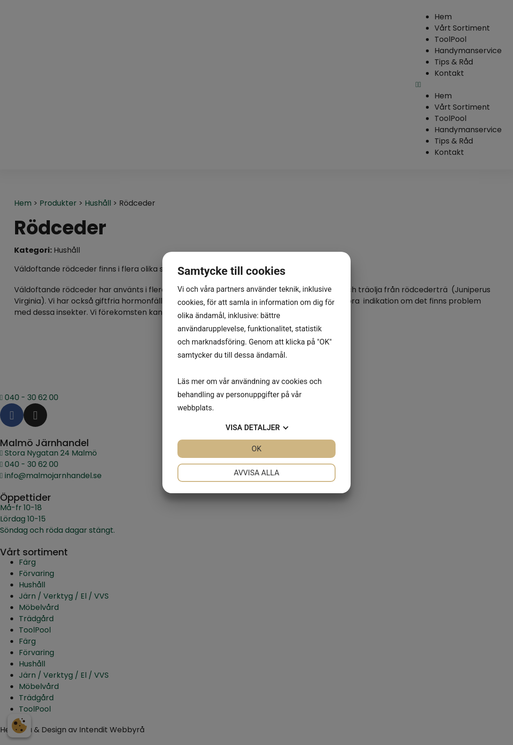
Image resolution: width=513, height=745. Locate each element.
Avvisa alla (257, 472)
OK (256, 448)
